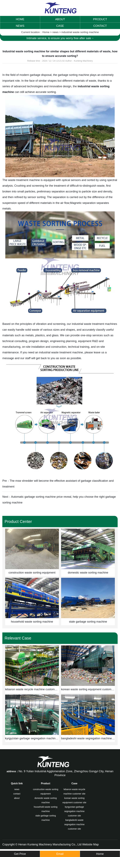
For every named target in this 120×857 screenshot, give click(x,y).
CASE (60, 25)
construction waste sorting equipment (45, 791)
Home (45, 32)
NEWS (20, 25)
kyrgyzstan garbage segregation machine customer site (74, 811)
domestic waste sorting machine (46, 800)
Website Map (90, 844)
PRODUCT (100, 19)
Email (59, 853)
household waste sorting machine (45, 809)
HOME (20, 19)
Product (45, 783)
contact (16, 793)
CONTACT (100, 25)
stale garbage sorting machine (45, 817)
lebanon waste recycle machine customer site (74, 791)
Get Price (20, 853)
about (17, 798)
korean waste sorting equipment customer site (74, 800)
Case (74, 783)
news (55, 32)
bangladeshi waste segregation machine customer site (74, 824)
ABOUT (60, 19)
